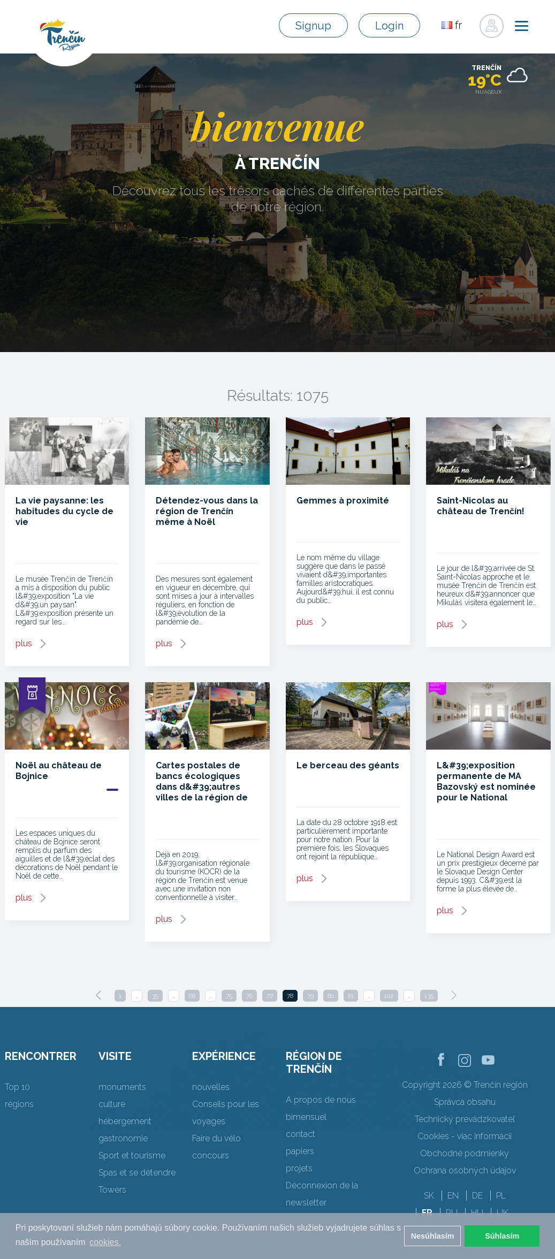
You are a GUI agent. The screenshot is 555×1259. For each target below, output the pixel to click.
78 (290, 995)
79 (310, 995)
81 (351, 995)
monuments (122, 1087)
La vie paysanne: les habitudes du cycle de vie (64, 511)
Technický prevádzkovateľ (465, 1119)
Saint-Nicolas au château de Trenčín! (480, 505)
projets (299, 1168)
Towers (112, 1190)
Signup (313, 25)
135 (429, 995)
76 (249, 995)
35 (155, 995)
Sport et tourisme (131, 1155)
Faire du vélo (216, 1138)
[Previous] (98, 995)
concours (210, 1155)
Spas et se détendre (137, 1173)
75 (229, 995)
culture (111, 1104)
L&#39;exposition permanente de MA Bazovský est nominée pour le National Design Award (486, 786)
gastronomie (123, 1138)
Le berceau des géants (347, 765)
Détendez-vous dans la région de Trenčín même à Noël (207, 511)
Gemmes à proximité (342, 500)
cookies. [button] (105, 1242)
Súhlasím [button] (502, 1236)
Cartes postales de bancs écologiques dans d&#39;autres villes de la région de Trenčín (202, 786)
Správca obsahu (465, 1102)
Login (389, 25)
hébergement (124, 1121)
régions (19, 1104)
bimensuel (306, 1117)
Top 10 (17, 1087)
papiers (300, 1151)
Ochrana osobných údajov (465, 1170)
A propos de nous (321, 1100)
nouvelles (211, 1087)
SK (429, 1196)
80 (331, 995)
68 (192, 995)
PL (501, 1196)
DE (477, 1196)
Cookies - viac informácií (464, 1136)
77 (270, 995)
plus (24, 643)
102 (389, 995)
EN (453, 1196)
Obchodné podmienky (464, 1153)
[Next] (454, 995)
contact (300, 1134)
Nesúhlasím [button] (432, 1236)
